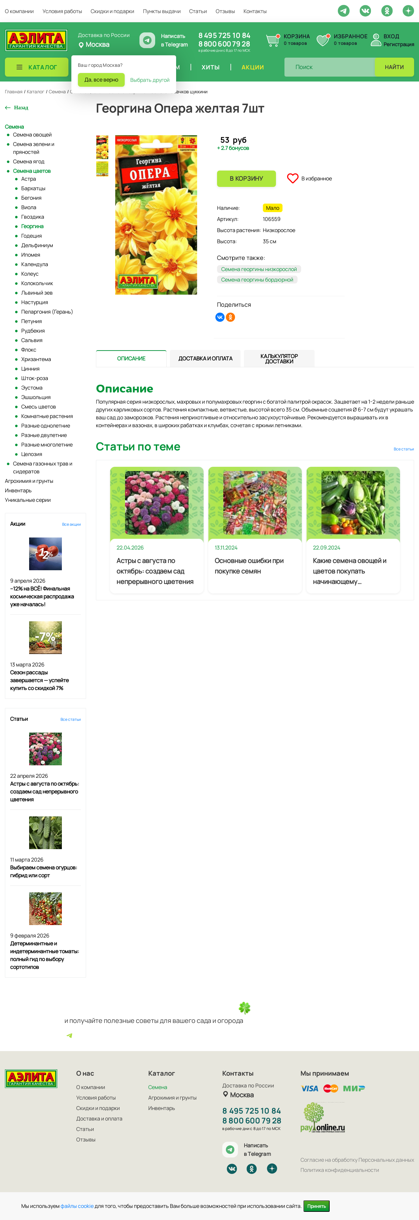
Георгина (32, 226)
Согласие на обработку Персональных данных (357, 1159)
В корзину (246, 178)
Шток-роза (34, 378)
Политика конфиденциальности (340, 1170)
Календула (34, 264)
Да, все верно (101, 79)
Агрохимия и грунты (29, 480)
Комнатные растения (47, 416)
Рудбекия (33, 330)
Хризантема (36, 359)
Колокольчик (37, 283)
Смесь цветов (38, 406)
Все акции (71, 524)
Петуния (31, 321)
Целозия (31, 454)
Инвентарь (18, 490)
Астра (28, 178)
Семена (14, 126)
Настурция (34, 302)
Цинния (30, 368)
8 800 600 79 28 (224, 44)
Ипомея (30, 254)
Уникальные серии (28, 499)
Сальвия (32, 340)
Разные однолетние (45, 425)
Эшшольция (36, 397)
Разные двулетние (44, 435)
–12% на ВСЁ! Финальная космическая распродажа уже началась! (42, 596)
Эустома (32, 387)
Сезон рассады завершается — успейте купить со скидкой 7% (39, 680)
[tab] (131, 358)
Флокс (28, 349)
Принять (316, 1206)
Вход (391, 36)
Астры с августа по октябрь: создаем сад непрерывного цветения (44, 791)
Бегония (31, 197)
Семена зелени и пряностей (33, 147)
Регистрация (399, 44)
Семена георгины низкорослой (259, 269)
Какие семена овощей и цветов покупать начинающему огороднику (349, 571)
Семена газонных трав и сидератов (42, 467)
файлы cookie (77, 1206)
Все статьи (71, 719)
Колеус (30, 273)
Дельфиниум (37, 245)
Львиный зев (37, 292)
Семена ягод (29, 161)
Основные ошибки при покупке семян (249, 565)
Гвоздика (32, 216)
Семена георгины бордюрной (257, 279)
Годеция (31, 235)
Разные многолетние (47, 444)
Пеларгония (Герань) (47, 311)
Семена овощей (32, 134)
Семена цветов (32, 170)
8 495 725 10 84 (224, 35)
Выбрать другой (150, 80)
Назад (21, 107)
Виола (28, 207)
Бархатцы (33, 188)
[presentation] (131, 358)
